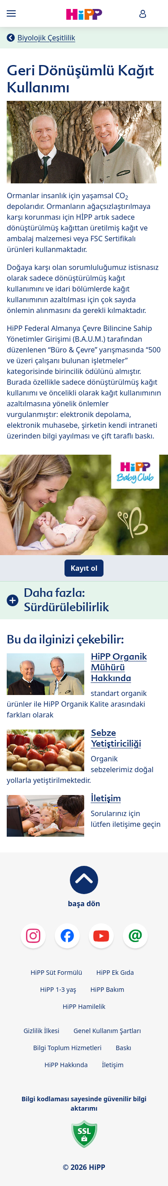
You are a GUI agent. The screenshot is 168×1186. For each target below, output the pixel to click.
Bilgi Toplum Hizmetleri (67, 1047)
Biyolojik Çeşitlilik (46, 38)
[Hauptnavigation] (13, 13)
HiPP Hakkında (65, 1064)
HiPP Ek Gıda (115, 972)
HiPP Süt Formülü (56, 972)
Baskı (123, 1047)
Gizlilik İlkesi (41, 1030)
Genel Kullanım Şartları (107, 1030)
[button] (143, 14)
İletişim (112, 1064)
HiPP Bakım (107, 989)
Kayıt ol (83, 568)
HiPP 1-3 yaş (58, 989)
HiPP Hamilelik (84, 1006)
